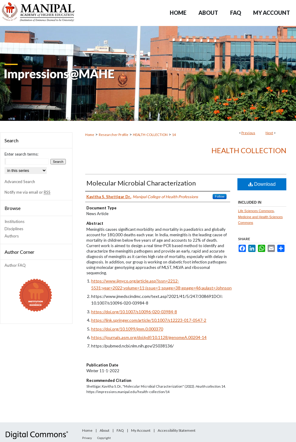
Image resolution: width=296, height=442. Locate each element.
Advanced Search (20, 181)
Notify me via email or (27, 192)
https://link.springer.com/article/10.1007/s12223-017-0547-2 (148, 320)
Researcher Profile (113, 135)
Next (269, 133)
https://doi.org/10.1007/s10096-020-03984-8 (134, 311)
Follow (219, 196)
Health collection (248, 150)
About (104, 430)
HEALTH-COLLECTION (150, 135)
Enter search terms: (21, 154)
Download (262, 184)
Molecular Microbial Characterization (141, 183)
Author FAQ (15, 265)
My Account (140, 430)
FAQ (120, 430)
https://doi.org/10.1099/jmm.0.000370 (127, 328)
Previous (248, 133)
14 (174, 135)
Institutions (14, 221)
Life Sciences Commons (256, 211)
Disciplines (14, 228)
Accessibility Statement (176, 430)
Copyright (104, 438)
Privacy (87, 438)
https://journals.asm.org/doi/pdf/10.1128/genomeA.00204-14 (149, 337)
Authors (12, 236)
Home (89, 135)
